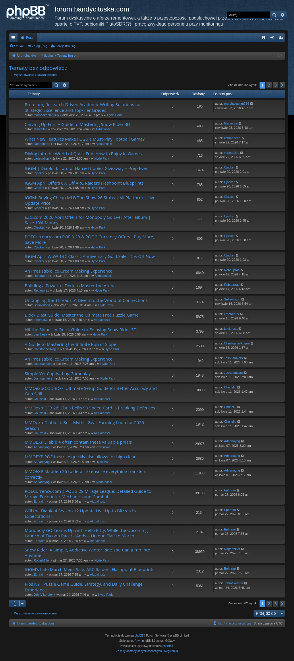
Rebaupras (41, 275)
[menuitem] (263, 37)
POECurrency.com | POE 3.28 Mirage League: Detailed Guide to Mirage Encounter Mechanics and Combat (88, 493)
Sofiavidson (42, 305)
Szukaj (19, 46)
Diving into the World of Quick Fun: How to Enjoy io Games (83, 153)
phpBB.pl (168, 645)
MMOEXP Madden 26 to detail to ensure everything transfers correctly (85, 474)
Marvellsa (40, 129)
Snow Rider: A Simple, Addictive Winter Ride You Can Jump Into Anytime (87, 552)
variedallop (41, 158)
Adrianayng (42, 447)
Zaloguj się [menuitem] (273, 39)
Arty (137, 640)
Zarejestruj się (65, 46)
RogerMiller (42, 560)
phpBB (139, 635)
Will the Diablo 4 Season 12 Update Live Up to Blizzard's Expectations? (80, 513)
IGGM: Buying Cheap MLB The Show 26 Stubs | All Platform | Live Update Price (90, 200)
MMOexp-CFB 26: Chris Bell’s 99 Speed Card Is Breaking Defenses (90, 408)
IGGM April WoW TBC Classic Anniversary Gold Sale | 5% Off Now (90, 256)
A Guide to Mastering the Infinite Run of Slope (70, 344)
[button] (282, 85)
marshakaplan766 (46, 115)
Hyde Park (114, 115)
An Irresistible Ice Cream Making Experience (68, 271)
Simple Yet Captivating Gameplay (58, 373)
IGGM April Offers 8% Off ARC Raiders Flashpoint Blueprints (84, 183)
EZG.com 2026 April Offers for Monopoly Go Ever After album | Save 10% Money (88, 219)
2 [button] (269, 85)
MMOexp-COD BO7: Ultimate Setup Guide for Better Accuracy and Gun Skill (91, 390)
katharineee (42, 143)
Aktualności (103, 129)
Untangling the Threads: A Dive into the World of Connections (86, 300)
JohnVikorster (43, 594)
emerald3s (41, 319)
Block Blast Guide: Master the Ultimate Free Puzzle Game (82, 315)
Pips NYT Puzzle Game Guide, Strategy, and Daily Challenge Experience (84, 586)
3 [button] (275, 85)
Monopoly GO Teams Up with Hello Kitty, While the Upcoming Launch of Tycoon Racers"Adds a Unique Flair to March (86, 533)
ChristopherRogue (46, 349)
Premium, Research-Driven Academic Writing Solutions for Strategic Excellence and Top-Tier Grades (83, 107)
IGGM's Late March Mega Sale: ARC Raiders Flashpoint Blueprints (89, 569)
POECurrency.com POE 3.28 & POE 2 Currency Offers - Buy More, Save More (89, 239)
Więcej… (14, 39)
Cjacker (39, 173)
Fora (29, 38)
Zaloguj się (39, 46)
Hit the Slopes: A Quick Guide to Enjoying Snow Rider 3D (81, 329)
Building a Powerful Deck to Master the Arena (70, 285)
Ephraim (39, 501)
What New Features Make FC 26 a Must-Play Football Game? (85, 139)
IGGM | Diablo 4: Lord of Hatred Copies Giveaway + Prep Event (87, 168)
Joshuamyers (43, 363)
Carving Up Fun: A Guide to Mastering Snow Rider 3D (77, 124)
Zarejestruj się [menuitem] (282, 39)
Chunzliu (40, 399)
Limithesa (40, 334)
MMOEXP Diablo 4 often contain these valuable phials (78, 442)
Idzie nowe (103, 447)
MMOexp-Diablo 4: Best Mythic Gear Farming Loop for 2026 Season (84, 425)
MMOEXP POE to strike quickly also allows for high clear (80, 456)
